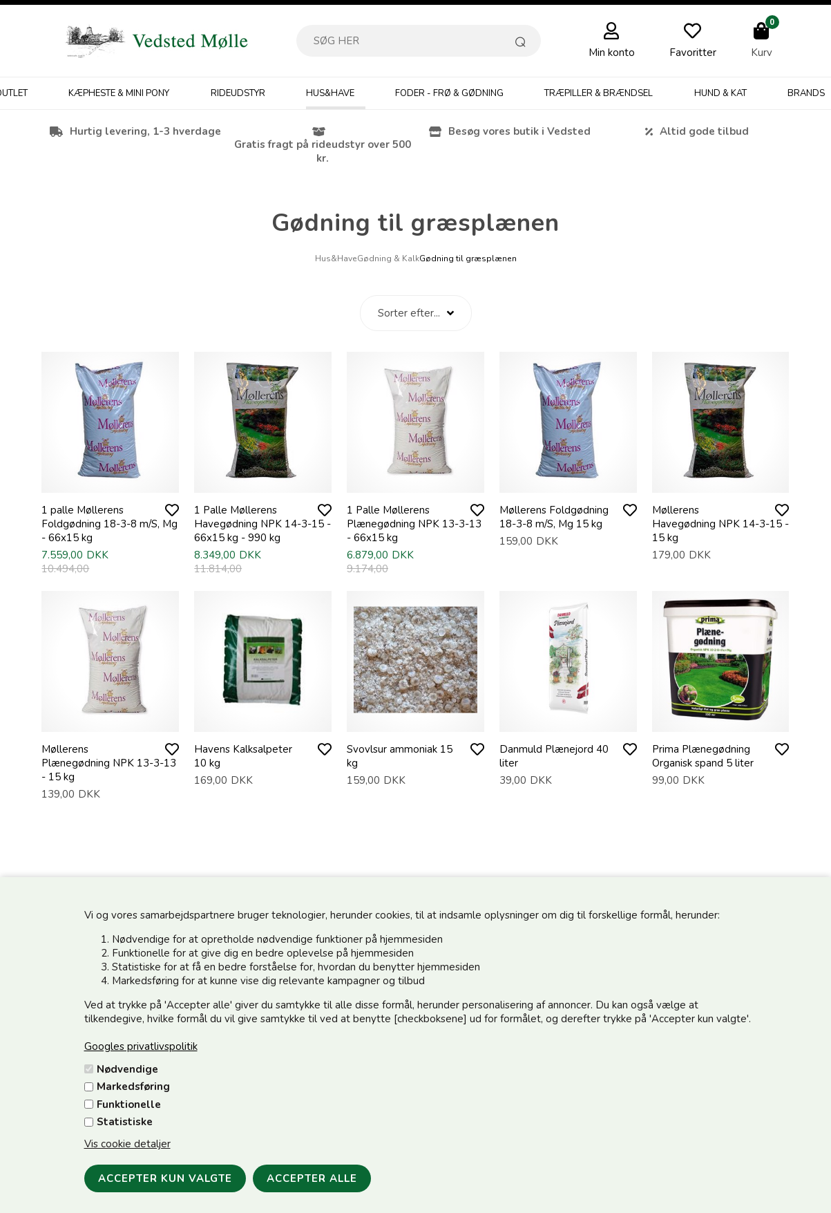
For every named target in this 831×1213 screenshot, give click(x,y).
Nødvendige (127, 1069)
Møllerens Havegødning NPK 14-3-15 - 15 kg (720, 524)
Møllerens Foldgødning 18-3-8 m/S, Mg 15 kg (554, 517)
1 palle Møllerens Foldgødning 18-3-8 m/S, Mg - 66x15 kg (109, 524)
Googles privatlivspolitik (141, 1046)
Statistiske (125, 1122)
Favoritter (692, 52)
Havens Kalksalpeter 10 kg (243, 756)
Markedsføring (133, 1086)
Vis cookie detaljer (127, 1144)
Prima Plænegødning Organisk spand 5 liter (703, 756)
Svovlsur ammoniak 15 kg (399, 756)
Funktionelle (129, 1104)
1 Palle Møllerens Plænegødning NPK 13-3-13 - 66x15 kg (414, 524)
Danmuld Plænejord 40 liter (554, 756)
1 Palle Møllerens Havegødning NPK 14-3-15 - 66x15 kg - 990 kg (262, 524)
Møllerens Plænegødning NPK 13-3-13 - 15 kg (108, 763)
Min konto (612, 52)
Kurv (761, 52)
